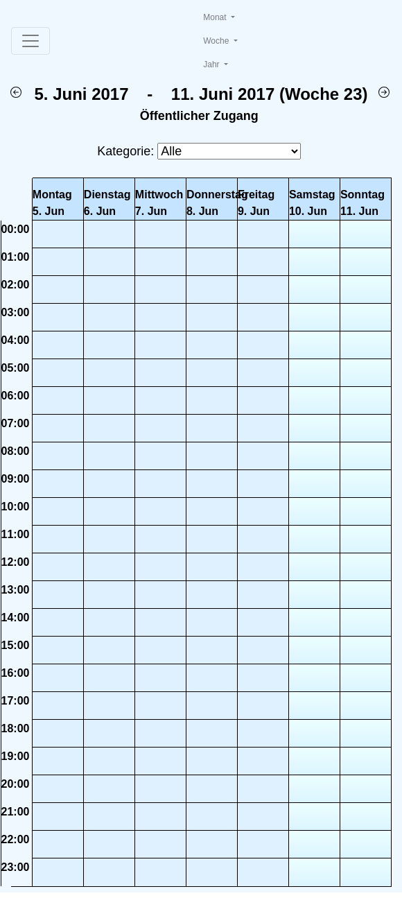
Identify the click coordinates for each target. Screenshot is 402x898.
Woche (217, 41)
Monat (216, 17)
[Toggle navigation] (30, 41)
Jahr (212, 64)
